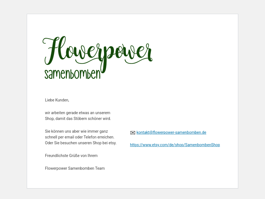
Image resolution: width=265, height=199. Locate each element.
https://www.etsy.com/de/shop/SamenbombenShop (175, 145)
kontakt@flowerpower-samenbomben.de (171, 132)
